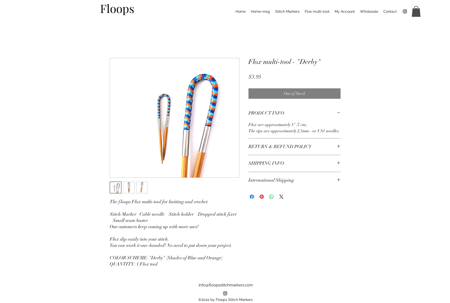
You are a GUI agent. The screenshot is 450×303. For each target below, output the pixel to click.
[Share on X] (281, 197)
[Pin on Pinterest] (262, 197)
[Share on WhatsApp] (271, 197)
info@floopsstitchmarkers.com (226, 285)
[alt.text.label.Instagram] (225, 293)
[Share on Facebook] (252, 197)
